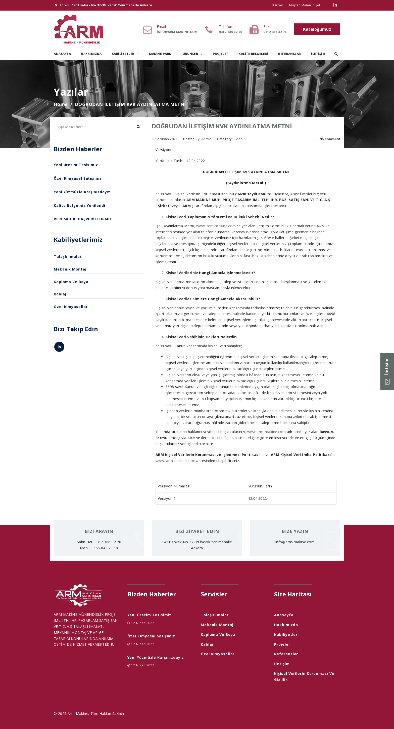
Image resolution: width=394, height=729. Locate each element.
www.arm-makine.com (266, 431)
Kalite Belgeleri (253, 54)
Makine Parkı (160, 54)
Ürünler (193, 54)
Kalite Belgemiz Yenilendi (79, 205)
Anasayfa (62, 54)
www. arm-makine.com (216, 225)
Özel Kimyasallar (70, 306)
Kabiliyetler (125, 54)
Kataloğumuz (317, 29)
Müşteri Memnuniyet (304, 5)
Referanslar (289, 54)
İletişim (318, 54)
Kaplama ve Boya (71, 281)
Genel (238, 139)
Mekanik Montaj (70, 269)
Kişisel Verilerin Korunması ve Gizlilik (304, 676)
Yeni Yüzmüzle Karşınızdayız (82, 191)
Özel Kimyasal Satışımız (78, 178)
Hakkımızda (91, 54)
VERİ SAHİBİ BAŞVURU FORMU (82, 218)
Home (61, 104)
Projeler (221, 54)
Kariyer (277, 5)
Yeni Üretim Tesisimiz (76, 164)
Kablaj (60, 294)
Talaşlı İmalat (68, 256)
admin (206, 139)
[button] (336, 54)
